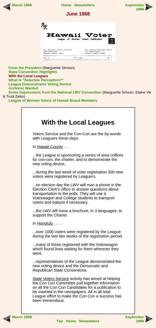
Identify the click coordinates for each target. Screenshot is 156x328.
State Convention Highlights (32, 72)
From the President (24, 68)
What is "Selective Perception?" (36, 80)
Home (66, 5)
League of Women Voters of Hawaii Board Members (52, 100)
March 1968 (22, 5)
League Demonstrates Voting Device (39, 84)
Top (60, 321)
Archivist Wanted (23, 88)
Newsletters (84, 5)
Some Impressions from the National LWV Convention (54, 92)
